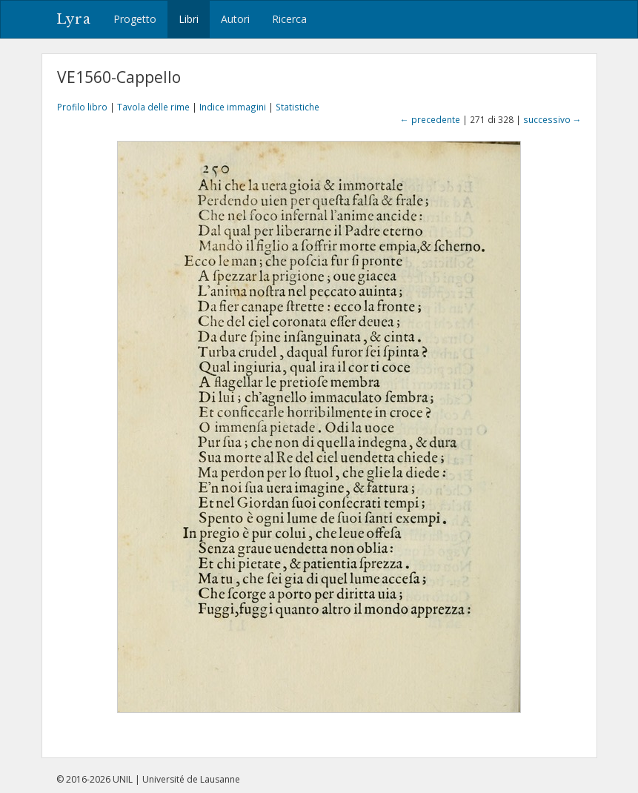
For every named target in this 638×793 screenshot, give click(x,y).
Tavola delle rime (153, 107)
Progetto (134, 19)
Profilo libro (82, 107)
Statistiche (297, 107)
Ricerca (289, 19)
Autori (235, 19)
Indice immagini (232, 107)
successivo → (552, 119)
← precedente (430, 119)
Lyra (73, 19)
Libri (189, 19)
